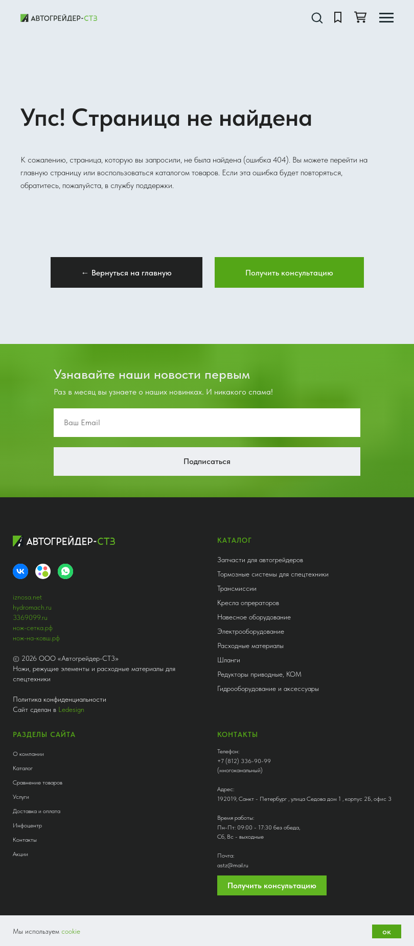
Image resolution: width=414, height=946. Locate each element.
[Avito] (43, 571)
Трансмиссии (237, 588)
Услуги (21, 796)
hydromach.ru (32, 607)
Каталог (23, 768)
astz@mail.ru (232, 865)
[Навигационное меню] (386, 18)
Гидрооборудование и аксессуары (268, 688)
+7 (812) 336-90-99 (244, 761)
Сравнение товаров (37, 782)
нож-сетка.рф (33, 628)
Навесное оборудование (254, 617)
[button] (317, 17)
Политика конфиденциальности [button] (59, 699)
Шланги (228, 660)
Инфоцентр (27, 825)
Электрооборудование (250, 631)
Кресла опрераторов (248, 602)
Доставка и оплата (36, 811)
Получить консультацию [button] (271, 885)
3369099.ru (30, 617)
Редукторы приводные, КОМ (259, 674)
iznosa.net (27, 597)
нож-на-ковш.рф (36, 638)
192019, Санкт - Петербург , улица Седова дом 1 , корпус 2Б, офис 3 (304, 798)
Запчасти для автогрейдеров (260, 560)
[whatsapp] (65, 571)
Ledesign (71, 709)
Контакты (25, 839)
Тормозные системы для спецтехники (273, 574)
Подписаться (207, 461)
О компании (28, 753)
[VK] (20, 571)
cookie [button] (70, 931)
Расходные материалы (250, 645)
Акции (20, 854)
